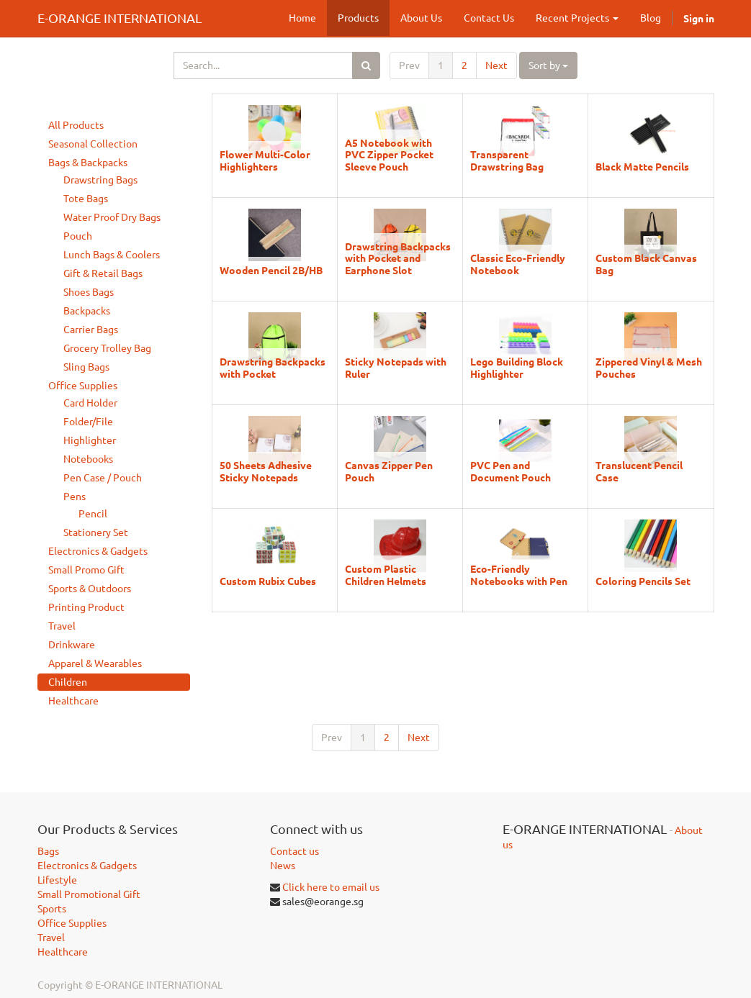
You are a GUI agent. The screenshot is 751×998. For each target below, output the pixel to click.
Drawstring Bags (100, 180)
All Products (76, 125)
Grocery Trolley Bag (107, 348)
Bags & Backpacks (87, 162)
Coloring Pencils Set (643, 580)
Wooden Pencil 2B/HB (271, 269)
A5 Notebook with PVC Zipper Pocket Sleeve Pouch (389, 154)
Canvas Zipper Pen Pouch (389, 470)
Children (67, 682)
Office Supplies (82, 385)
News (282, 865)
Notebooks (88, 459)
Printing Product (86, 607)
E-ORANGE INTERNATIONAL (119, 18)
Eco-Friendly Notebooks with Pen (518, 574)
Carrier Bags (90, 329)
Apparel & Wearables (95, 663)
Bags (48, 851)
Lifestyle (57, 880)
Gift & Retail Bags (103, 273)
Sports (51, 909)
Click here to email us (330, 887)
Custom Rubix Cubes (268, 580)
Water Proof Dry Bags (112, 217)
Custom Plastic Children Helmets (385, 574)
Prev (409, 65)
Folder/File (88, 421)
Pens (74, 496)
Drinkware (71, 644)
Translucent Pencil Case (639, 470)
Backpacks (86, 311)
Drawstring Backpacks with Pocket (272, 367)
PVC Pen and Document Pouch (510, 470)
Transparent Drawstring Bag (507, 160)
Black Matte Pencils (642, 166)
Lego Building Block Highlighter (516, 367)
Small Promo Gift (86, 570)
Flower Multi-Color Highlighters (265, 160)
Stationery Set (95, 532)
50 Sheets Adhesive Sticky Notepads (266, 470)
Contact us (294, 851)
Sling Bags (86, 367)
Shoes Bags (88, 292)
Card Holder (90, 403)
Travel (62, 626)
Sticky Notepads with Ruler (395, 367)
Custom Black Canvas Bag (646, 263)
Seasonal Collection (93, 144)
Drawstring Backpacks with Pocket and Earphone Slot (398, 258)
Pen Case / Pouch (102, 478)
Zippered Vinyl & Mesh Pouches (648, 367)
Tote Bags (85, 198)
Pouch (77, 236)
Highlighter (89, 440)
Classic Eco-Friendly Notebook (517, 263)
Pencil (92, 514)
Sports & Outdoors (89, 588)
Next (496, 65)
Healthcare (73, 701)
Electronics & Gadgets (98, 551)
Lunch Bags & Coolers (111, 254)
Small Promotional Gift (88, 894)
